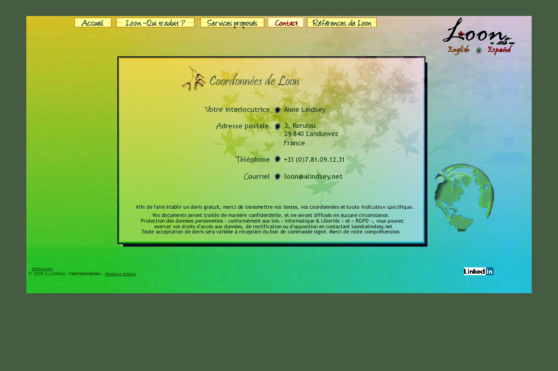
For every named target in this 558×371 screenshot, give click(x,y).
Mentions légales (120, 274)
